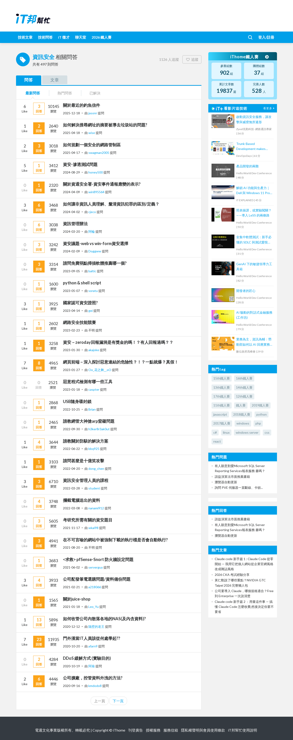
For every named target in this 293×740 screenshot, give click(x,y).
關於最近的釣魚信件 (81, 105)
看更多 (269, 108)
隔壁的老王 (96, 626)
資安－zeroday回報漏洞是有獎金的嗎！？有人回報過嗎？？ (118, 342)
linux (226, 432)
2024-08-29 (71, 172)
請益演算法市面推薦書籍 (232, 476)
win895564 (96, 192)
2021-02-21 (71, 587)
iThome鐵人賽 (249, 56)
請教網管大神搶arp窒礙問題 (88, 421)
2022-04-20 (71, 468)
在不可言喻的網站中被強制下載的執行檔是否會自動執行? (115, 539)
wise (92, 133)
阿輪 (91, 231)
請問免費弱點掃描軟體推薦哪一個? (95, 263)
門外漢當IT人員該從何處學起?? (91, 638)
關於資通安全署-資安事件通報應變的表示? (102, 184)
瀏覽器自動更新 (226, 482)
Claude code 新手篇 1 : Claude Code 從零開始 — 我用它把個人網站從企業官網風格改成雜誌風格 (244, 564)
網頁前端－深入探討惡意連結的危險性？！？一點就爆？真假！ (120, 361)
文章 (54, 79)
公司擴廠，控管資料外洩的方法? (92, 677)
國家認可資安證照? (80, 302)
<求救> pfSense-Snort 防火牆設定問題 (98, 559)
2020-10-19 (71, 666)
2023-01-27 (71, 370)
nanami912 (96, 508)
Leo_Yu (93, 607)
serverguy (95, 567)
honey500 (95, 172)
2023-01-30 (71, 350)
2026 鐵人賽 (101, 37)
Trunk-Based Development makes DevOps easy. (251, 147)
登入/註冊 (266, 37)
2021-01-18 (71, 607)
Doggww (95, 251)
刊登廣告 (135, 730)
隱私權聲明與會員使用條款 (203, 730)
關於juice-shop (76, 598)
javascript (220, 414)
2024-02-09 (71, 251)
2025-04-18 (71, 133)
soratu (93, 291)
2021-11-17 (71, 528)
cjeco (92, 212)
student (94, 488)
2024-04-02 (71, 212)
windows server (247, 432)
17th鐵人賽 (221, 396)
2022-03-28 (71, 488)
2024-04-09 (71, 192)
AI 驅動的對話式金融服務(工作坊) (254, 314)
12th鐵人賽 (244, 396)
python (261, 414)
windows (242, 423)
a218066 (95, 587)
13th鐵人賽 (221, 387)
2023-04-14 (71, 311)
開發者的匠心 (245, 291)
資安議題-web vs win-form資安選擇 (95, 243)
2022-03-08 (71, 508)
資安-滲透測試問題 (80, 164)
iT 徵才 (64, 37)
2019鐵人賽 (260, 405)
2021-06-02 (71, 567)
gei (90, 311)
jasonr (93, 113)
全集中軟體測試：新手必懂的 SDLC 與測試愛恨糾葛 (253, 240)
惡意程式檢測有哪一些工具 (87, 381)
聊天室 (80, 37)
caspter (94, 389)
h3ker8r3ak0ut (99, 429)
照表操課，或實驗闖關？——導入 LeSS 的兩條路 (253, 212)
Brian (92, 409)
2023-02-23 (71, 330)
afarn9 (93, 646)
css (267, 432)
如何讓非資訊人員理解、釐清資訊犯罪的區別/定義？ (111, 203)
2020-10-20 (71, 646)
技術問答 (45, 37)
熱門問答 (64, 93)
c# (215, 432)
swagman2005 (99, 153)
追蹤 (191, 59)
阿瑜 (91, 666)
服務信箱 (170, 730)
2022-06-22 (71, 449)
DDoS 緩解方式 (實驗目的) (87, 658)
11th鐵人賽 (221, 405)
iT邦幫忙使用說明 (242, 730)
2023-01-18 (71, 389)
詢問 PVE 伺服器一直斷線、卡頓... (239, 487)
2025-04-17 (71, 153)
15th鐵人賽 (221, 378)
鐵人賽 (241, 405)
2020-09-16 (71, 686)
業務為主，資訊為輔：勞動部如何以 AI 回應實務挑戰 (253, 342)
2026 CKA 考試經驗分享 (232, 575)
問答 (28, 79)
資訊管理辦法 (75, 223)
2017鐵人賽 (221, 423)
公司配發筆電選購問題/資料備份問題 (96, 579)
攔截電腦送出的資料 (81, 500)
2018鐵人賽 (241, 414)
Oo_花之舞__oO (100, 370)
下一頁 (118, 701)
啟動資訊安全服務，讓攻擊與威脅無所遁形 (253, 119)
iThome (119, 730)
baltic (92, 271)
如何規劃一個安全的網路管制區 (92, 144)
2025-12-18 (71, 113)
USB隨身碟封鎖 (77, 401)
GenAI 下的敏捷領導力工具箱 (254, 266)
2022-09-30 (71, 429)
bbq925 (94, 449)
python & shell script (82, 282)
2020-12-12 (71, 626)
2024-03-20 (71, 231)
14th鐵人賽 (244, 387)
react (217, 441)
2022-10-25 (71, 409)
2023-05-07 (71, 291)
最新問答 (32, 93)
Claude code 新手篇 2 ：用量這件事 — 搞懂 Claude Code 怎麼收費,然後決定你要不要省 (244, 607)
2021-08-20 (71, 547)
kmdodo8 (95, 686)
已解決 (95, 93)
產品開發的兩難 (247, 166)
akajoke (94, 350)
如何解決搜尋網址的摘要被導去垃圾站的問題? (105, 124)
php (258, 423)
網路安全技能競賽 (79, 322)
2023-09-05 (71, 271)
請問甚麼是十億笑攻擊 (83, 460)
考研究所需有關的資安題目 (87, 519)
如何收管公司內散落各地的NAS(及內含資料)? (104, 618)
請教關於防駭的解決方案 (85, 440)
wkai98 (93, 528)
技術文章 (25, 37)
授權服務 (153, 730)
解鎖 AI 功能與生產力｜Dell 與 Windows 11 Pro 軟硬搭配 (253, 191)
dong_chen (96, 468)
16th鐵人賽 (244, 378)
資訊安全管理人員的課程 (85, 480)
